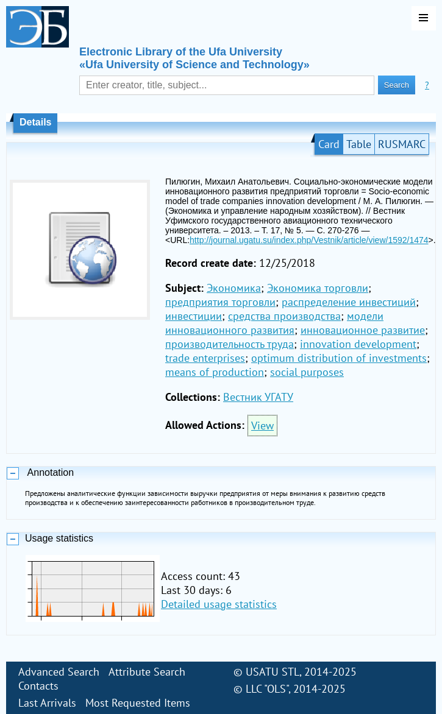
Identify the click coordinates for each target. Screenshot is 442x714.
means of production (214, 372)
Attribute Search (147, 672)
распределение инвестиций (349, 302)
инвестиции (193, 316)
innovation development (358, 344)
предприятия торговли (220, 302)
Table (358, 144)
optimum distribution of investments (339, 358)
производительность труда (229, 344)
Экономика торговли (317, 288)
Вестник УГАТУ (258, 397)
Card (329, 144)
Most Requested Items (137, 703)
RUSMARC (402, 144)
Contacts (38, 686)
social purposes (307, 372)
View (262, 426)
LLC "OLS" (267, 689)
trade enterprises (205, 358)
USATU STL (272, 672)
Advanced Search (58, 672)
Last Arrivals (47, 703)
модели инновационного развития (274, 323)
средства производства (284, 316)
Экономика (234, 288)
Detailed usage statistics (219, 604)
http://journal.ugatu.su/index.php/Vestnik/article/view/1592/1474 (309, 240)
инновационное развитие (363, 330)
